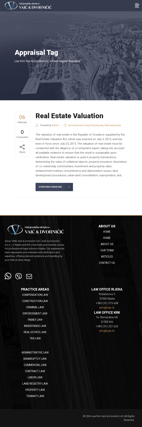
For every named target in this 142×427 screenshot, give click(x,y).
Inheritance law (35, 325)
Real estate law (113, 125)
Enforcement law (35, 313)
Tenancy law (35, 396)
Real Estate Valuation (69, 116)
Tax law (35, 338)
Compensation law (35, 294)
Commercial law (35, 364)
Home (107, 231)
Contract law (35, 371)
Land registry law (35, 383)
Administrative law (35, 352)
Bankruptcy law (35, 358)
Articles (107, 256)
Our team (107, 250)
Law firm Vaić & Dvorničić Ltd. (32, 61)
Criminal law (35, 307)
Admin (55, 125)
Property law (96, 125)
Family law (35, 319)
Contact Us (107, 262)
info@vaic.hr (107, 307)
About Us (107, 244)
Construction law (80, 125)
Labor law (35, 377)
